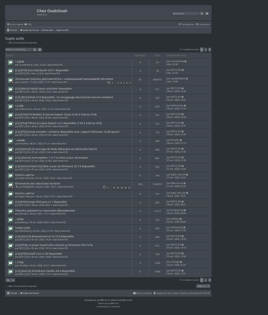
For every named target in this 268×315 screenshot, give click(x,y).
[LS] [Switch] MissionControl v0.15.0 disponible (44, 236)
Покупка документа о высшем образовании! (45, 210)
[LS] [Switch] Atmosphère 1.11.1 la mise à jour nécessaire (51, 157)
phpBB (99, 300)
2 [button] (205, 49)
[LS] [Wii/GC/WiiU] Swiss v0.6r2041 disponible (43, 88)
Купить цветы (24, 175)
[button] (210, 49)
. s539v (19, 219)
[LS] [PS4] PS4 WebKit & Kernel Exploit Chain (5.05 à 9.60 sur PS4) (55, 114)
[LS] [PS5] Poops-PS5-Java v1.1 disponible (41, 202)
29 (122, 187)
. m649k (20, 140)
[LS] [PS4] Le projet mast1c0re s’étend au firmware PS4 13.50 (54, 245)
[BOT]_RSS (24, 73)
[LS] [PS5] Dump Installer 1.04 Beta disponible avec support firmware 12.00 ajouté (67, 131)
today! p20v (22, 227)
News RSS (58, 64)
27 (114, 187)
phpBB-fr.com (113, 303)
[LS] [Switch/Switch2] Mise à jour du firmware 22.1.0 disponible (55, 166)
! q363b (19, 61)
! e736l (19, 106)
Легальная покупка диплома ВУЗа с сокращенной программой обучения (64, 79)
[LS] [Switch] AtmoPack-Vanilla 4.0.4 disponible (45, 271)
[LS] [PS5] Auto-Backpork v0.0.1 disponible (42, 70)
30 (125, 187)
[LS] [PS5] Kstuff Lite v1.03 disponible (38, 253)
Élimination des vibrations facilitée (37, 183)
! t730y (19, 262)
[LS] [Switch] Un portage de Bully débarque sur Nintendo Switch (56, 149)
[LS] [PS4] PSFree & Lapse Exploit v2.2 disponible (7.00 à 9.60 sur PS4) (58, 123)
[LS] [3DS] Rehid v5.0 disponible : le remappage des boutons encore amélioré (64, 97)
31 (129, 187)
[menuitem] (28, 24)
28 (118, 187)
